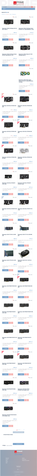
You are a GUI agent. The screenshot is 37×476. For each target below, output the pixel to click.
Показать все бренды (9, 445)
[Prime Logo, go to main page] (18, 3)
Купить (6, 39)
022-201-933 (16, 454)
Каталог (5, 6)
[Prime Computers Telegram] (18, 469)
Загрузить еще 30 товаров (19, 432)
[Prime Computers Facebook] (17, 469)
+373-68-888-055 (20, 454)
